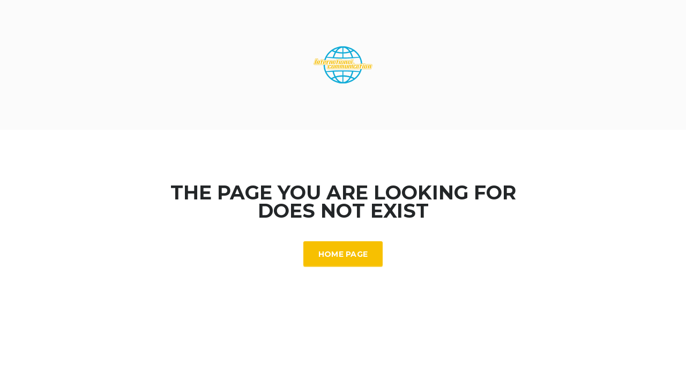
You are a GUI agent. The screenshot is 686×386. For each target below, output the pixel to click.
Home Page (343, 254)
